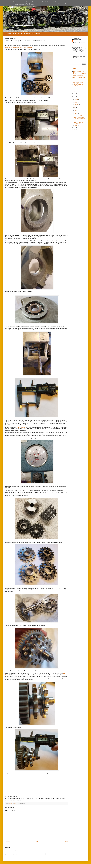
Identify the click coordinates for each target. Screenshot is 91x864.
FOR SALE (75, 68)
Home (37, 841)
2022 (75, 98)
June (75, 107)
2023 (75, 96)
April (75, 110)
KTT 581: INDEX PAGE (77, 70)
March (75, 112)
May (75, 108)
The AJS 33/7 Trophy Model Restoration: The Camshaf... (79, 118)
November (76, 101)
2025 (75, 93)
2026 (75, 91)
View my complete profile (76, 58)
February (76, 113)
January (76, 125)
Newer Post (8, 841)
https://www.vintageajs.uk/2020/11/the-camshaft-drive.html (19, 47)
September (76, 104)
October (76, 102)
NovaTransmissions (20, 427)
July (75, 105)
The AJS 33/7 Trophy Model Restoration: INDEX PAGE (78, 76)
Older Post (66, 841)
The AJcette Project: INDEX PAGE (79, 73)
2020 (75, 129)
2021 (75, 127)
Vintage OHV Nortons (77, 86)
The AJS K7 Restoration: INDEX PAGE (78, 123)
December (76, 99)
